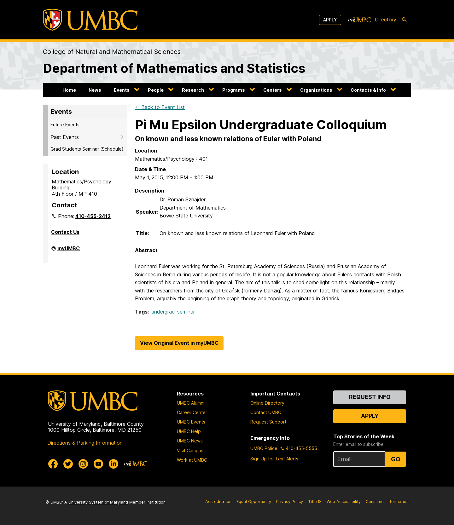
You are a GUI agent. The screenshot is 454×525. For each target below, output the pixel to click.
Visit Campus (190, 450)
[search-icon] (404, 20)
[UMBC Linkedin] (113, 464)
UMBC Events (191, 421)
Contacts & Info (368, 90)
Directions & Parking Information (85, 443)
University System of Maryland (98, 502)
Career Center (192, 412)
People (156, 90)
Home (69, 90)
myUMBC (68, 251)
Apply (330, 19)
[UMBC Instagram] (83, 464)
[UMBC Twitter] (68, 464)
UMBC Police (263, 448)
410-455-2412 (93, 216)
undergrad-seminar (173, 312)
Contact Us (65, 232)
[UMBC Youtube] (98, 464)
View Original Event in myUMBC (179, 343)
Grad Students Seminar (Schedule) (87, 149)
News (95, 90)
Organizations (316, 90)
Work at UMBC (192, 460)
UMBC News (190, 440)
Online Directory (267, 403)
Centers (272, 90)
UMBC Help (189, 431)
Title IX (315, 501)
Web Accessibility (344, 501)
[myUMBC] (359, 20)
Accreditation (218, 501)
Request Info (370, 397)
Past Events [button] (64, 137)
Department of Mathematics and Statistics (174, 68)
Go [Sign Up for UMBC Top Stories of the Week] (395, 459)
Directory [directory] (385, 19)
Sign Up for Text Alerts (274, 458)
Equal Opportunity (253, 501)
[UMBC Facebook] (53, 464)
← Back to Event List (160, 107)
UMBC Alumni (190, 403)
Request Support (268, 421)
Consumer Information (387, 501)
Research (193, 90)
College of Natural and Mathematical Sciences (112, 51)
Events (122, 90)
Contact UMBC (265, 412)
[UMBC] (90, 19)
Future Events (64, 124)
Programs (233, 90)
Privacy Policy (289, 501)
